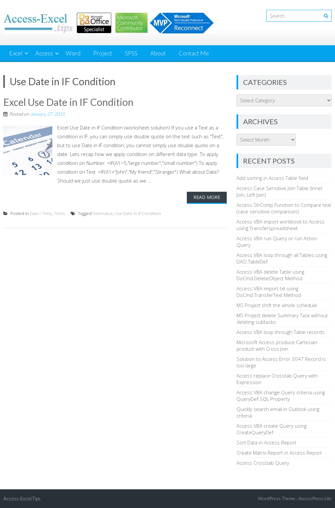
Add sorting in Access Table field (272, 178)
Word (73, 53)
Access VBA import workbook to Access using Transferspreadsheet (281, 224)
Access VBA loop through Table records (281, 332)
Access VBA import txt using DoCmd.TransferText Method (269, 291)
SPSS (131, 53)
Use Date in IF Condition (138, 213)
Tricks (59, 213)
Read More (206, 197)
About (158, 53)
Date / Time (41, 213)
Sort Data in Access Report (266, 442)
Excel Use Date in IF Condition (68, 102)
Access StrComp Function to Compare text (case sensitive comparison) (284, 208)
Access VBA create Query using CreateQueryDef (272, 429)
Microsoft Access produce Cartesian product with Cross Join (277, 345)
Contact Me (194, 53)
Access (44, 53)
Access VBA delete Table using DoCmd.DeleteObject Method (270, 275)
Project (102, 53)
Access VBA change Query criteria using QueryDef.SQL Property (281, 395)
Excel (16, 53)
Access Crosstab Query (263, 462)
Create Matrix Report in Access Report (279, 452)
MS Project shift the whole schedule (277, 305)
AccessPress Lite (315, 498)
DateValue (103, 213)
